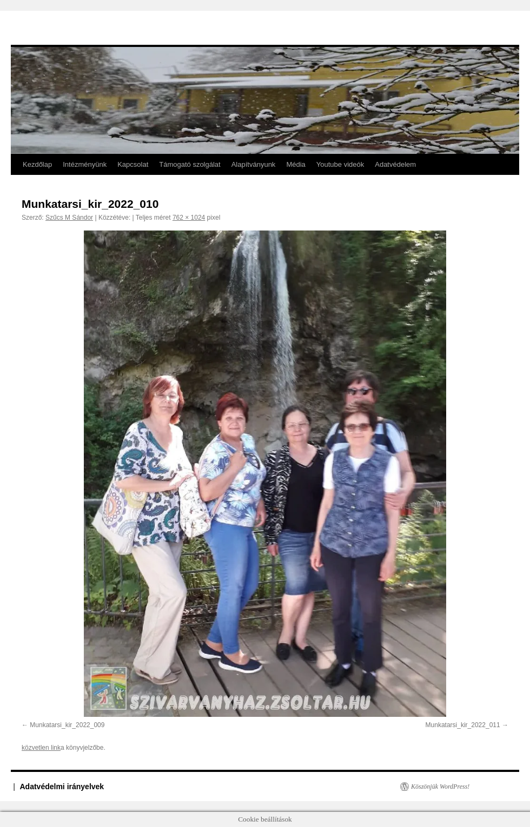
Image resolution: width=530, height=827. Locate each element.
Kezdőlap (37, 164)
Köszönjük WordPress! (440, 786)
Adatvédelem (395, 164)
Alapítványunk (253, 164)
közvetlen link (41, 747)
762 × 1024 (189, 217)
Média (295, 164)
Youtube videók (340, 164)
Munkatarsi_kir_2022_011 (463, 725)
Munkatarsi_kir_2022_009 (67, 725)
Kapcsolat (132, 164)
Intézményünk (85, 164)
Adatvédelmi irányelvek (62, 786)
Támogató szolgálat (189, 164)
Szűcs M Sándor (69, 217)
